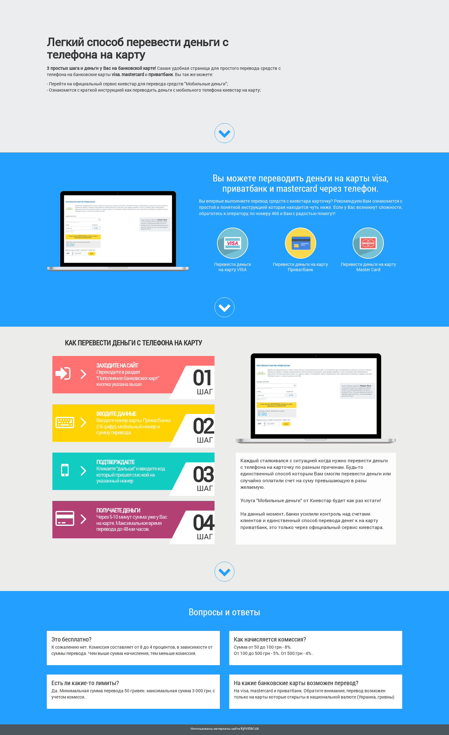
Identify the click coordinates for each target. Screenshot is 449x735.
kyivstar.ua (250, 728)
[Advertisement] (346, 70)
